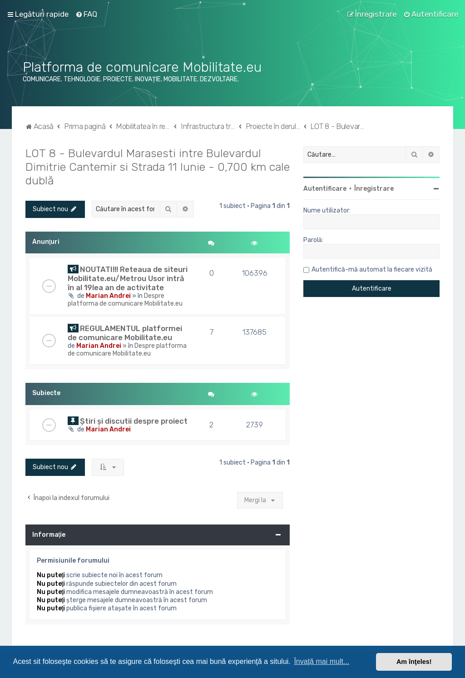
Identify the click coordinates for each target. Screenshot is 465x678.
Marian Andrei (108, 296)
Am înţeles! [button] (414, 661)
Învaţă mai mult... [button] (321, 661)
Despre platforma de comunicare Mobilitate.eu (125, 299)
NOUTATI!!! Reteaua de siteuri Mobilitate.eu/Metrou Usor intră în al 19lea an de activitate (128, 278)
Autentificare (324, 189)
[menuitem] (86, 14)
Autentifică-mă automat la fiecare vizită (372, 269)
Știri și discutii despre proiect (134, 421)
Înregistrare (374, 189)
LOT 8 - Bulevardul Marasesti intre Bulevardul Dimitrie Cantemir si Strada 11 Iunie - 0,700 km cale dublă (157, 166)
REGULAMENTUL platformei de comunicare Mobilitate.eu (125, 333)
